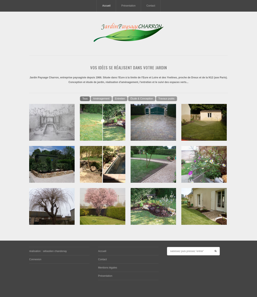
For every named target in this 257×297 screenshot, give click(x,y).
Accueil (106, 5)
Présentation (128, 5)
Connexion (35, 259)
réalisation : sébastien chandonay (48, 251)
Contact (150, 5)
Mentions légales (107, 267)
